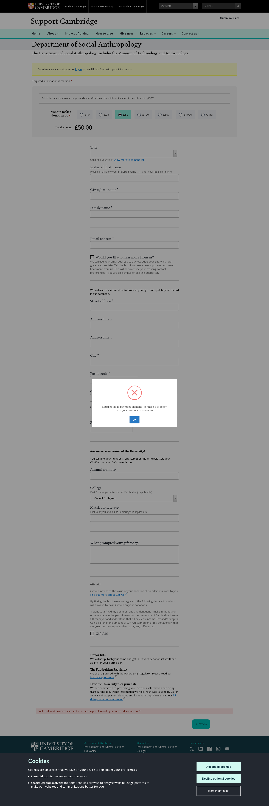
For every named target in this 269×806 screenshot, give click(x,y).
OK (134, 419)
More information (218, 790)
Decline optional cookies (218, 778)
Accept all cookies (218, 766)
